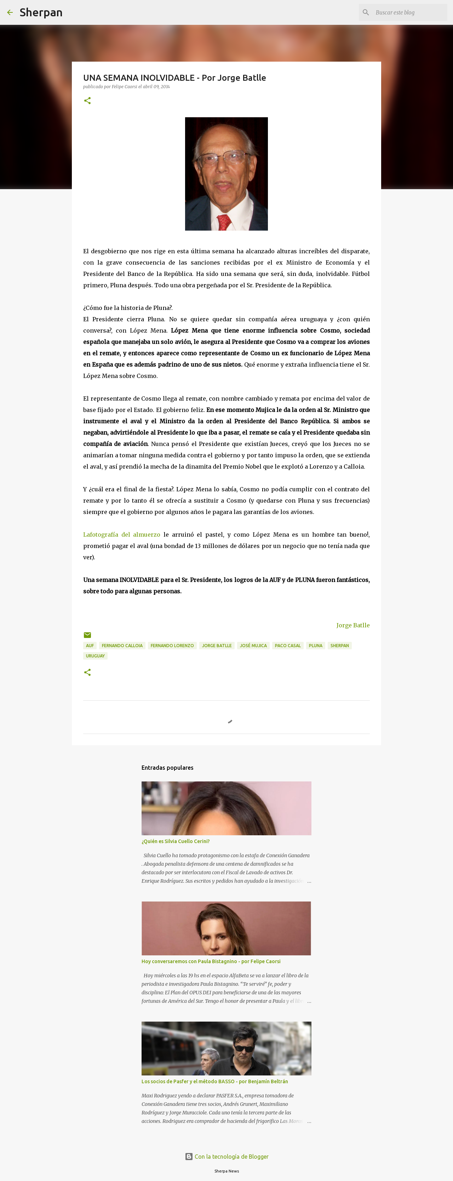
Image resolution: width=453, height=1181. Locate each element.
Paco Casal (288, 645)
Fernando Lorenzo (172, 645)
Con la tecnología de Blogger (227, 1156)
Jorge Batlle (353, 625)
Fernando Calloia (122, 645)
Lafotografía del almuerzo (121, 534)
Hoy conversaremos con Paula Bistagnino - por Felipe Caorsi (211, 961)
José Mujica (253, 645)
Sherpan (41, 12)
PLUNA (315, 645)
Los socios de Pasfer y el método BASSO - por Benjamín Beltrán (215, 1081)
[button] (87, 101)
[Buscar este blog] (410, 12)
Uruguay (95, 656)
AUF (90, 645)
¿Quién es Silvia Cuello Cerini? (176, 841)
